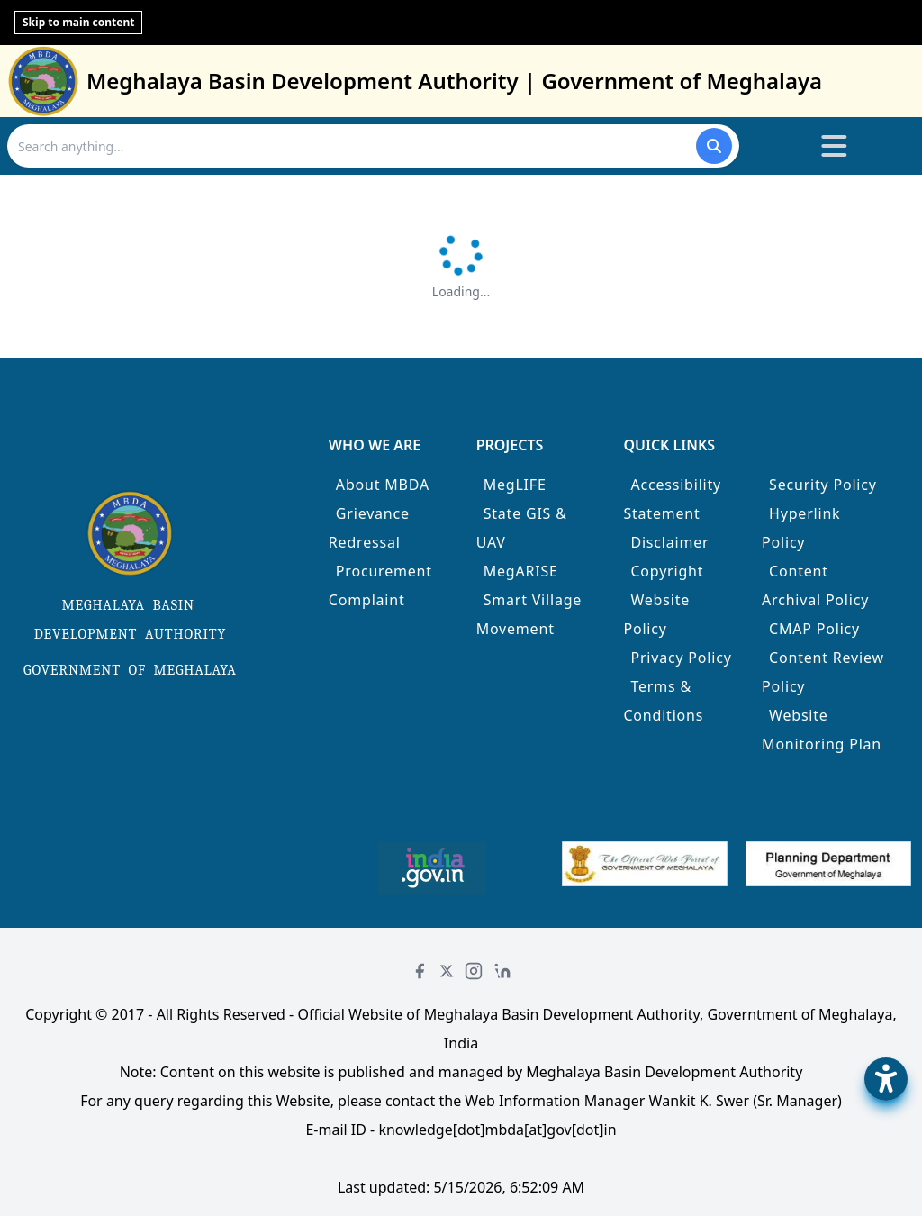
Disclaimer (669, 542)
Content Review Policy (823, 672)
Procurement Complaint (380, 585)
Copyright (666, 571)
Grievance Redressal (369, 528)
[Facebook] (420, 971)
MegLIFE (515, 485)
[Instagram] (474, 971)
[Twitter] (446, 971)
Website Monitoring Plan (821, 729)
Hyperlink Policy (801, 528)
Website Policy (656, 614)
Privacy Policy (680, 657)
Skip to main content (78, 22)
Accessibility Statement (672, 499)
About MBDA (382, 485)
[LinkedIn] (502, 971)
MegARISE (521, 571)
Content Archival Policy (815, 585)
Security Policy (823, 485)
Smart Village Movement (529, 614)
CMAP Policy (814, 629)
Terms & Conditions (663, 700)
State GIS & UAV (521, 528)
